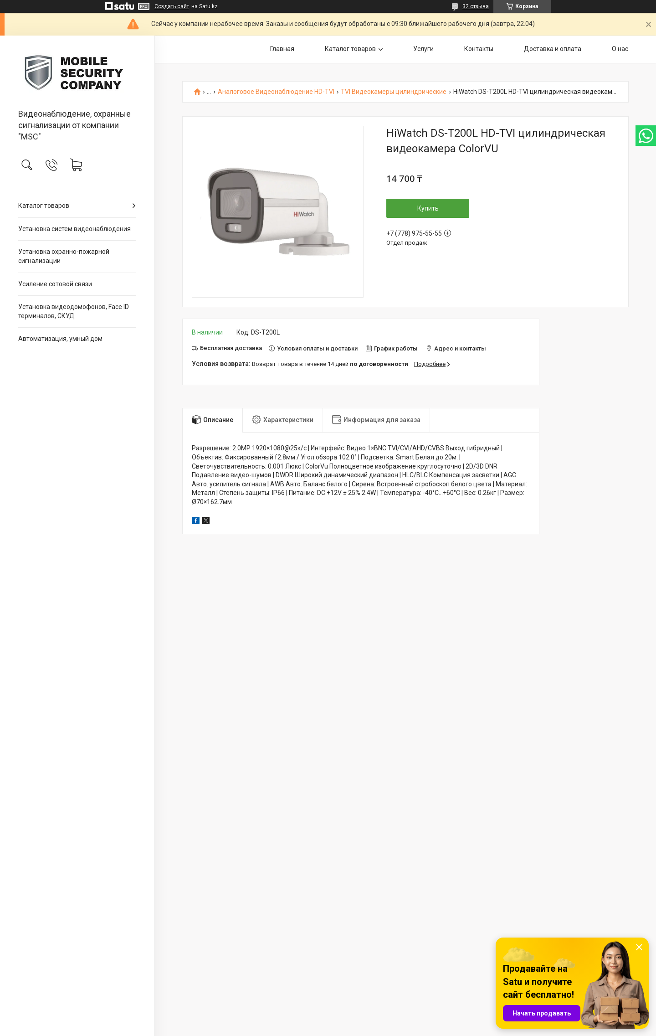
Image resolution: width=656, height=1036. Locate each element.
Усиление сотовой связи (55, 284)
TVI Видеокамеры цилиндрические (393, 91)
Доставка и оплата (552, 48)
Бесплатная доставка (231, 348)
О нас (620, 48)
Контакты (478, 48)
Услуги (423, 48)
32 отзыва (475, 6)
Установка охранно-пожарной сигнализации (63, 256)
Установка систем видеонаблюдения (74, 228)
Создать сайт (171, 6)
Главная (282, 48)
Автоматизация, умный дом (60, 338)
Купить (428, 208)
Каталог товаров (43, 205)
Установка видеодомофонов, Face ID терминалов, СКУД (73, 311)
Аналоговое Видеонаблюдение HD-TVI (276, 91)
